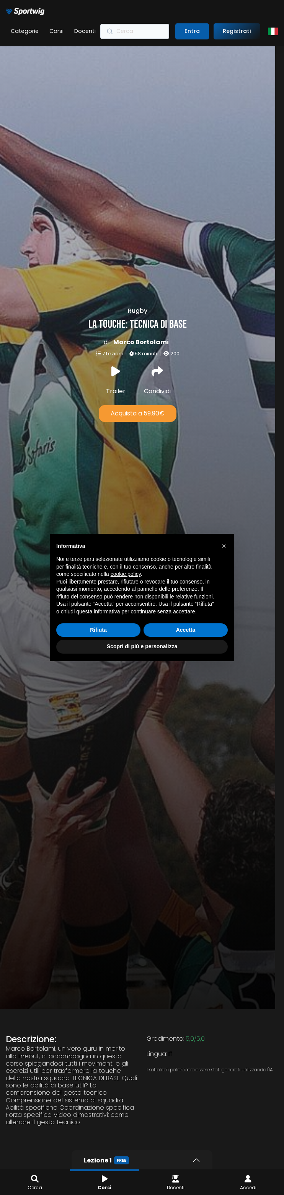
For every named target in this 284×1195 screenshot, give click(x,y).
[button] (224, 546)
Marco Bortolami (137, 299)
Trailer (112, 338)
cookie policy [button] (126, 574)
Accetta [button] (186, 630)
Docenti (85, 31)
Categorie (25, 31)
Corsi (56, 31)
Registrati (237, 31)
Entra (192, 31)
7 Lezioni (109, 310)
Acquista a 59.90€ (134, 370)
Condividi (153, 338)
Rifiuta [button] (98, 630)
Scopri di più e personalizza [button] (142, 646)
